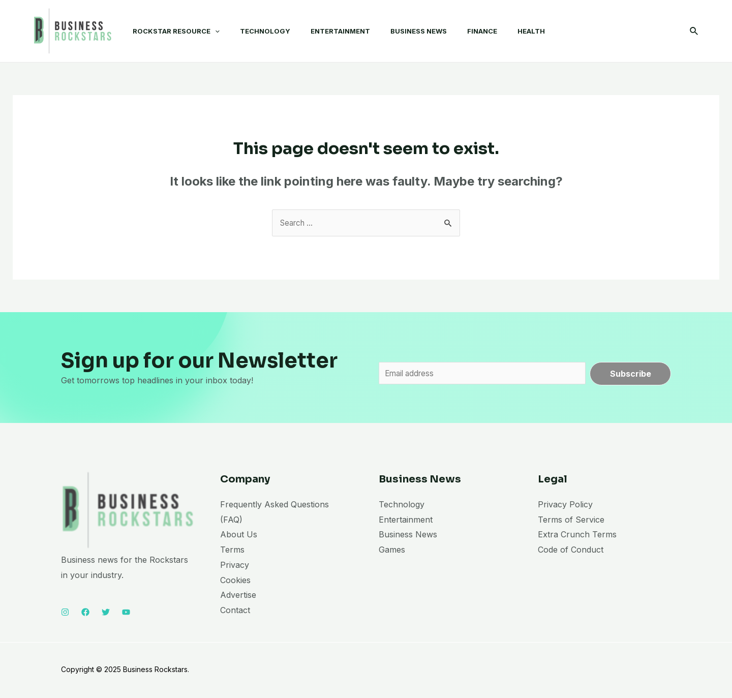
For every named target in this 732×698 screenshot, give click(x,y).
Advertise (238, 597)
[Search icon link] (694, 31)
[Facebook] (85, 614)
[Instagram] (65, 614)
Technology (401, 506)
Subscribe (630, 374)
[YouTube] (126, 614)
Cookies (235, 581)
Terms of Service (571, 521)
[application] (204, 31)
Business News (408, 536)
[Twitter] (106, 614)
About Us (238, 536)
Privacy (234, 566)
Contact (235, 611)
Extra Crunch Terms (577, 536)
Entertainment (406, 521)
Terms (232, 551)
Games (392, 551)
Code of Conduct (570, 551)
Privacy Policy (565, 506)
